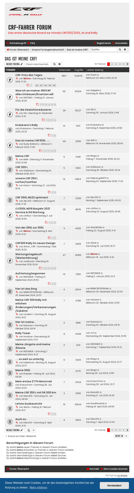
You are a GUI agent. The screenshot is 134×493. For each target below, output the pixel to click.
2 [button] (112, 64)
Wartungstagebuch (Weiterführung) (28, 256)
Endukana (25, 128)
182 (37, 85)
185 (50, 85)
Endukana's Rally (26, 125)
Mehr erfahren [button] (38, 487)
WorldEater (96, 227)
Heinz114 (28, 422)
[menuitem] (31, 43)
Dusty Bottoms (31, 143)
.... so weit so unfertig (29, 359)
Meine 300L (22, 370)
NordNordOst (98, 403)
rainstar (95, 299)
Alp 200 (27, 200)
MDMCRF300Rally (33, 292)
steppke (95, 90)
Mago (94, 155)
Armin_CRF (29, 246)
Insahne (28, 336)
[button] (127, 64)
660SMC (28, 97)
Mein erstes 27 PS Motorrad (33, 381)
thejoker (28, 373)
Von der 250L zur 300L (29, 227)
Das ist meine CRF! (21, 58)
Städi (93, 242)
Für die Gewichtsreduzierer (33, 109)
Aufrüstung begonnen (30, 273)
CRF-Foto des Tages (28, 75)
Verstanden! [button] (114, 485)
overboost (29, 261)
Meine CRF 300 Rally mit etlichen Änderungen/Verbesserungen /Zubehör (35, 305)
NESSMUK (28, 276)
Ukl (25, 113)
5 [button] (123, 64)
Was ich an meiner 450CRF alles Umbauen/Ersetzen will (34, 92)
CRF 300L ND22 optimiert (31, 197)
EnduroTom (26, 384)
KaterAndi (29, 362)
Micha (27, 78)
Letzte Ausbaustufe (28, 403)
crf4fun (27, 215)
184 (45, 85)
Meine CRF (22, 156)
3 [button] (116, 64)
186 (54, 85)
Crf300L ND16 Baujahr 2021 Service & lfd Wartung (32, 210)
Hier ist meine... (25, 322)
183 (41, 85)
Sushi (93, 74)
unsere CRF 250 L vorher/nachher (26, 180)
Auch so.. (21, 419)
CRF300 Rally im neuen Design (35, 243)
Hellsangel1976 (98, 178)
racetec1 (28, 314)
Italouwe (28, 325)
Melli (26, 159)
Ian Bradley (122, 475)
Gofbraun (29, 170)
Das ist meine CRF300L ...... (32, 140)
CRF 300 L (21, 167)
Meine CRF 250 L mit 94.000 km (35, 392)
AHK (93, 140)
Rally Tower (22, 333)
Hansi (27, 185)
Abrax (27, 407)
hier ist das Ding (26, 288)
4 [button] (119, 64)
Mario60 (28, 395)
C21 (92, 332)
